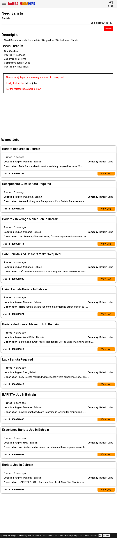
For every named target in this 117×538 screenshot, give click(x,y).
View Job (106, 173)
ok (100, 536)
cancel (106, 536)
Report (108, 29)
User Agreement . (91, 536)
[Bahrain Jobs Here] (21, 4)
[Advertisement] (59, 114)
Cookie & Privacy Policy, (68, 536)
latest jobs (31, 83)
